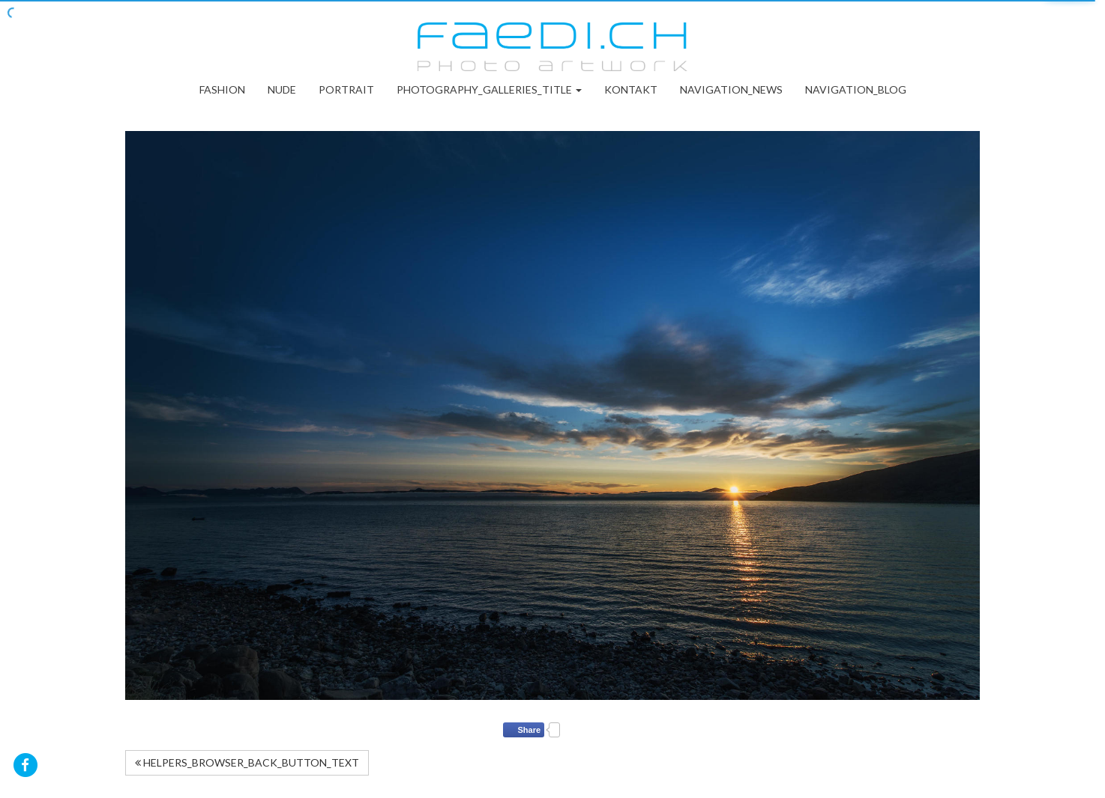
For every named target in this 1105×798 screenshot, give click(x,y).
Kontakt (630, 89)
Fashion (222, 89)
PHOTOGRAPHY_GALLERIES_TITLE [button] (489, 89)
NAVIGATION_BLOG (855, 89)
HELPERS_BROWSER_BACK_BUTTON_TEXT (247, 762)
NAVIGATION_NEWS (731, 89)
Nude (282, 89)
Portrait (346, 89)
